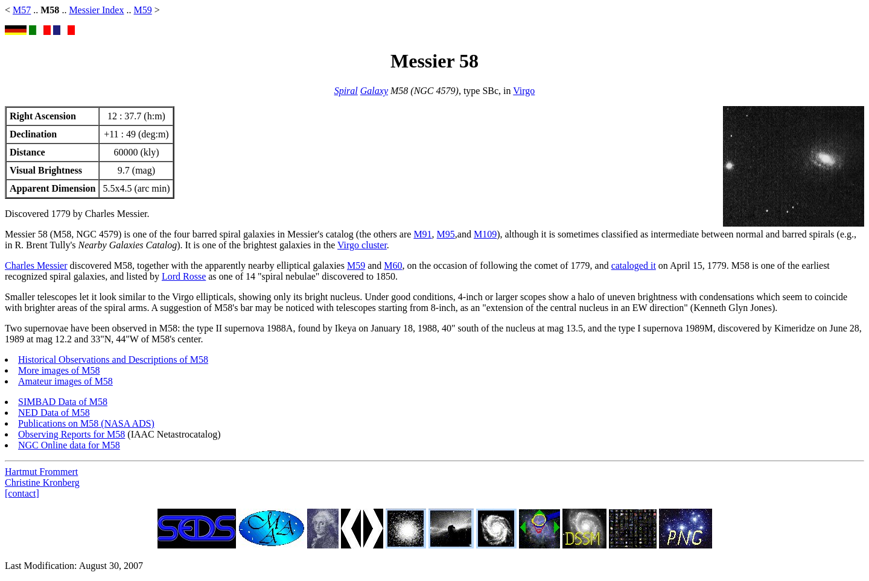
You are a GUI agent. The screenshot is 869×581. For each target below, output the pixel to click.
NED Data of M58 (54, 412)
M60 (393, 265)
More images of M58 (59, 370)
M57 (22, 10)
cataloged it (633, 265)
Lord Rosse (184, 276)
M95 (446, 234)
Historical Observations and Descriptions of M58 (113, 359)
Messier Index (96, 10)
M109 (485, 234)
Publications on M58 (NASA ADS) (86, 423)
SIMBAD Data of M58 (62, 402)
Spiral (346, 91)
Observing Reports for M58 (71, 434)
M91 (422, 234)
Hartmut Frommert (41, 471)
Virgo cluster (362, 245)
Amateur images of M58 (65, 381)
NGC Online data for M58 (69, 445)
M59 (142, 10)
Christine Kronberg (42, 482)
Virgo (524, 91)
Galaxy (374, 91)
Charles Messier (36, 265)
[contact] (22, 493)
